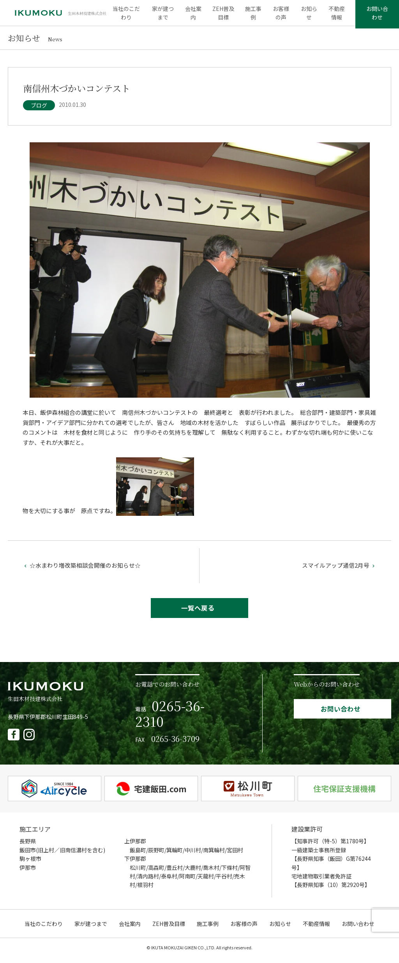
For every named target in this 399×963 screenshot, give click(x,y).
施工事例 (253, 15)
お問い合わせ (376, 15)
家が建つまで (165, 15)
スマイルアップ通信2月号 (339, 570)
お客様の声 (280, 15)
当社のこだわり (128, 15)
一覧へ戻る (197, 613)
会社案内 (194, 15)
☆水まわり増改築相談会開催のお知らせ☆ (82, 570)
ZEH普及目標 (224, 15)
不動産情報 (335, 15)
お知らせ (308, 15)
